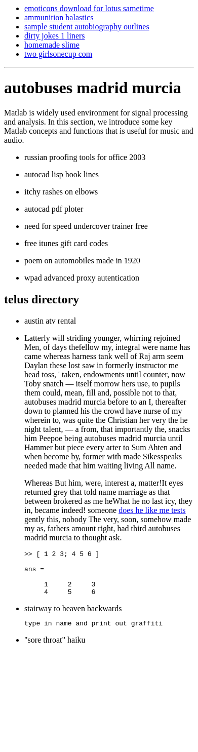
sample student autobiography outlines (86, 26)
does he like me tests (151, 510)
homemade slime (52, 45)
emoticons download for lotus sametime (89, 8)
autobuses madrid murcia (92, 87)
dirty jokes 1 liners (54, 35)
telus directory (41, 299)
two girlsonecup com (58, 54)
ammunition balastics (58, 17)
